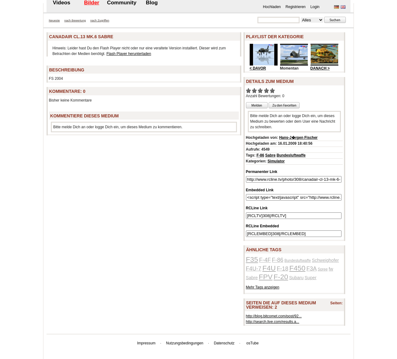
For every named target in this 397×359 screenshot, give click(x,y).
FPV (265, 277)
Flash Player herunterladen (128, 54)
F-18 (282, 269)
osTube (252, 343)
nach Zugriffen (99, 20)
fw (331, 268)
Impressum (146, 343)
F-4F (265, 260)
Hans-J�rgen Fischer (298, 137)
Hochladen (272, 7)
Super (310, 277)
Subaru (296, 277)
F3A (311, 269)
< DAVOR (258, 68)
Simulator (276, 161)
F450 (297, 268)
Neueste (54, 20)
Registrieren (296, 7)
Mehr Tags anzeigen (262, 287)
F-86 (260, 155)
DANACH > (320, 68)
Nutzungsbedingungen (184, 343)
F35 (252, 259)
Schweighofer (325, 260)
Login (314, 7)
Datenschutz (224, 343)
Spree (323, 269)
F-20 (281, 277)
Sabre (270, 155)
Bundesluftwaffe (291, 155)
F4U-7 (253, 269)
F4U (269, 268)
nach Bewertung (75, 20)
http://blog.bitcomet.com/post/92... (274, 316)
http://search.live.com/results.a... (272, 322)
